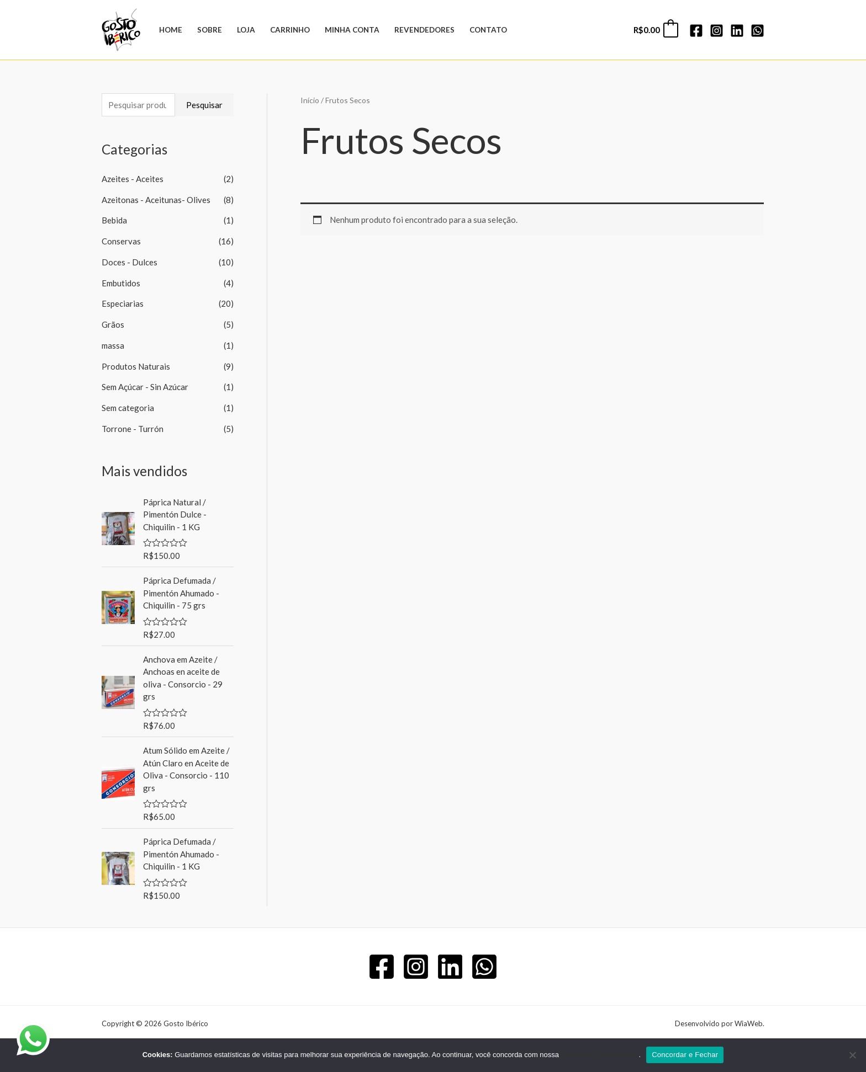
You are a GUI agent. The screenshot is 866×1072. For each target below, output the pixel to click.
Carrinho (290, 29)
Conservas (121, 241)
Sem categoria (128, 408)
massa (113, 345)
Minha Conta (352, 29)
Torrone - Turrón (132, 429)
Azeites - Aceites (132, 179)
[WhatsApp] (757, 31)
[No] (852, 1054)
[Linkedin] (737, 31)
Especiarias (123, 303)
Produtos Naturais (136, 366)
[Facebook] (696, 31)
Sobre (209, 29)
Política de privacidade (600, 1054)
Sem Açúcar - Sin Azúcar (145, 387)
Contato (488, 29)
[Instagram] (717, 31)
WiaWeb (749, 1023)
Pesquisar (204, 105)
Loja (246, 29)
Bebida (114, 220)
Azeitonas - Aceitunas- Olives (156, 200)
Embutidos (121, 283)
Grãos (113, 324)
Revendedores (424, 29)
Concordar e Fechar (685, 1054)
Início (309, 100)
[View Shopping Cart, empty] (655, 30)
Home (170, 29)
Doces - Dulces (129, 262)
